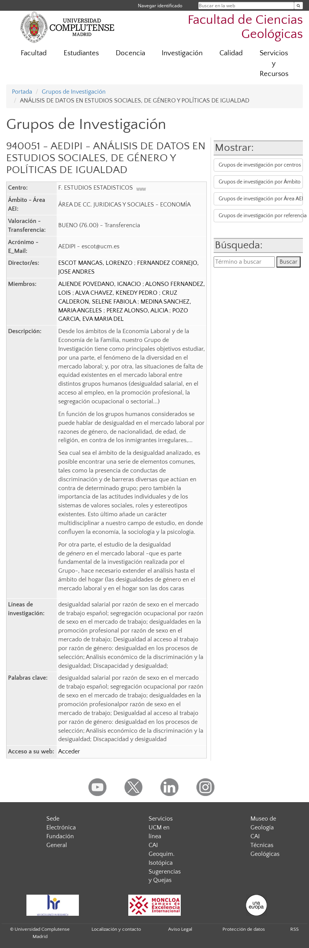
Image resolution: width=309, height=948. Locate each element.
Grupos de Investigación (74, 91)
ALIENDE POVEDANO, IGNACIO (100, 284)
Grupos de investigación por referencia (260, 216)
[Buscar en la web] (298, 5)
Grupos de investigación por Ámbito (260, 182)
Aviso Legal (180, 929)
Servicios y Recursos (274, 63)
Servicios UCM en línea (161, 827)
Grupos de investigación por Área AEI (260, 199)
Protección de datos (243, 929)
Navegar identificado (160, 5)
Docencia (130, 53)
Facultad (34, 53)
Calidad (231, 53)
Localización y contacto (116, 929)
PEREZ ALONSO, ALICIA (137, 310)
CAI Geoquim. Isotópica (162, 854)
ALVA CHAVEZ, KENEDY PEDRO (117, 292)
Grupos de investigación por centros (260, 165)
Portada (22, 91)
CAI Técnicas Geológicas (265, 845)
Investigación (182, 53)
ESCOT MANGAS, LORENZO (96, 262)
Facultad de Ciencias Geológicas (245, 27)
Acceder (69, 751)
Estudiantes (81, 53)
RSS (294, 929)
